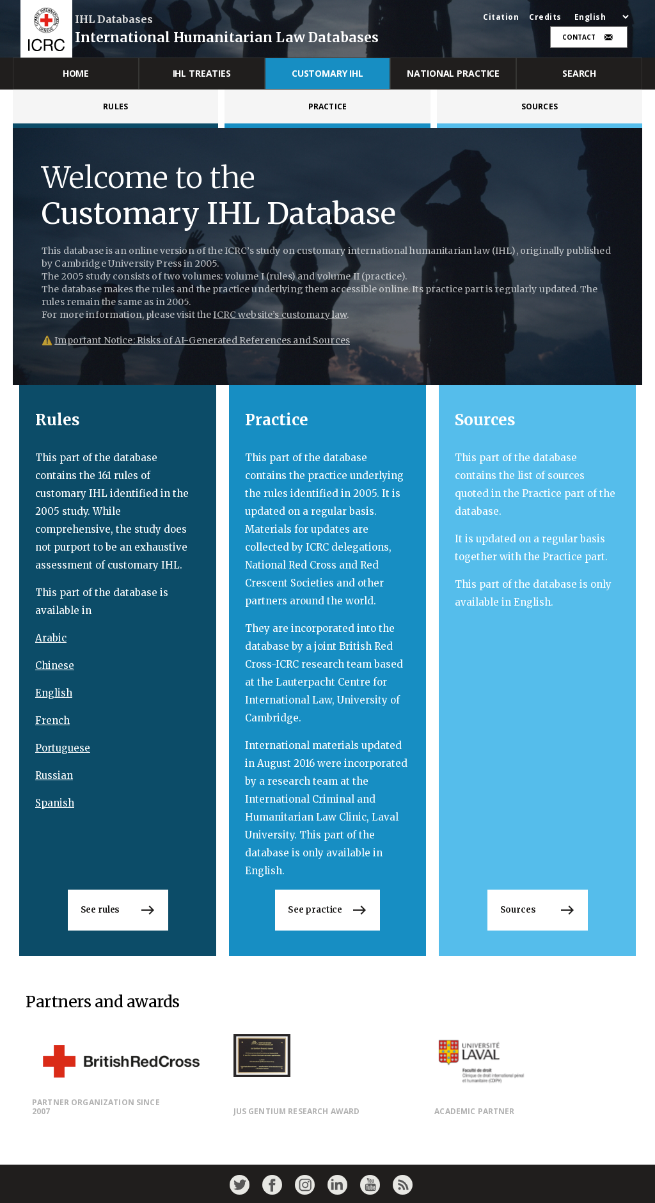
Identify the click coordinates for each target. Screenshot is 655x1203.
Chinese (54, 665)
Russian (54, 775)
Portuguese (62, 748)
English (53, 693)
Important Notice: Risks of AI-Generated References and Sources (202, 340)
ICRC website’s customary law (280, 314)
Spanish (54, 803)
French (52, 720)
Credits (545, 17)
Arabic (51, 638)
